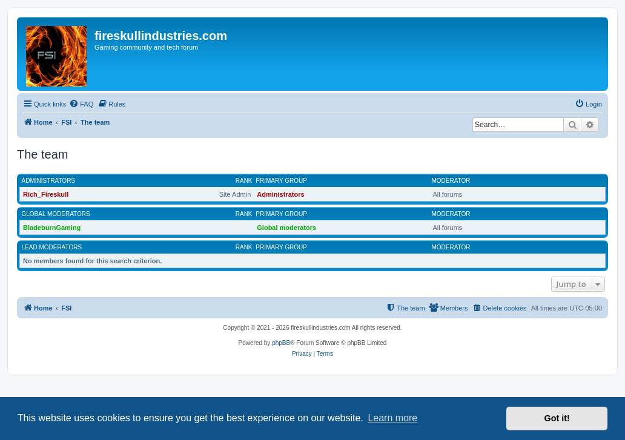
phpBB (281, 343)
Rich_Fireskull (45, 194)
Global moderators (56, 214)
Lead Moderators (52, 247)
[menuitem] (81, 104)
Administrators (49, 180)
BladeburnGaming (52, 227)
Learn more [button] (392, 418)
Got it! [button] (557, 418)
